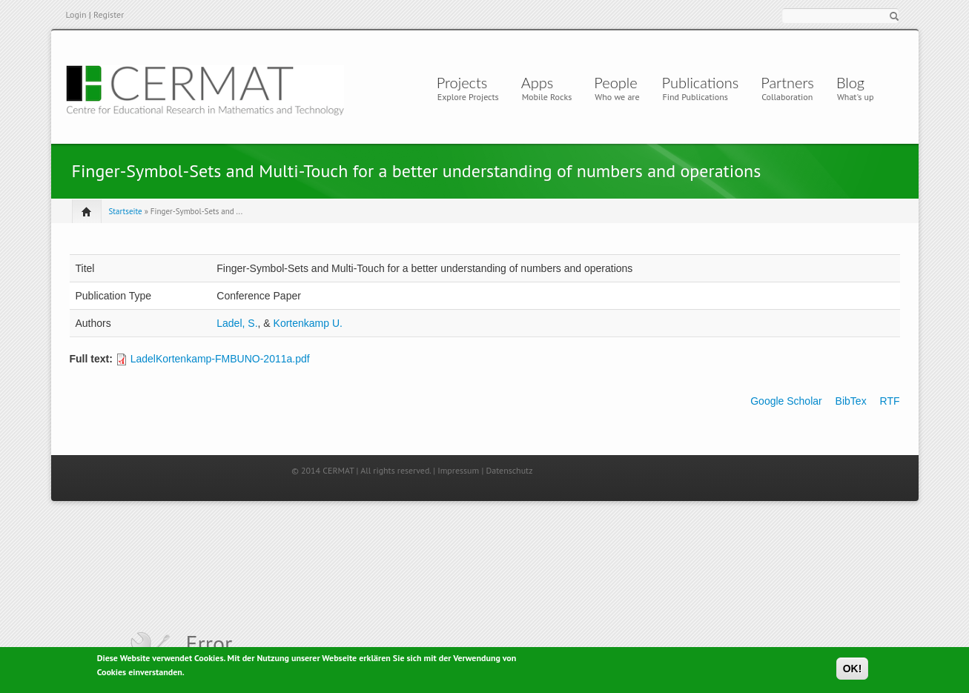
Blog (850, 82)
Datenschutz (509, 470)
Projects (462, 82)
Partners (787, 82)
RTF (890, 401)
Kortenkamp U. (308, 323)
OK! (852, 670)
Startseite (125, 211)
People (615, 82)
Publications (700, 82)
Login (76, 14)
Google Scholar (786, 401)
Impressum (458, 470)
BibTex (851, 401)
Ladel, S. (236, 323)
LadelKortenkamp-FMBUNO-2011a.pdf (220, 359)
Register (108, 14)
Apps (541, 82)
